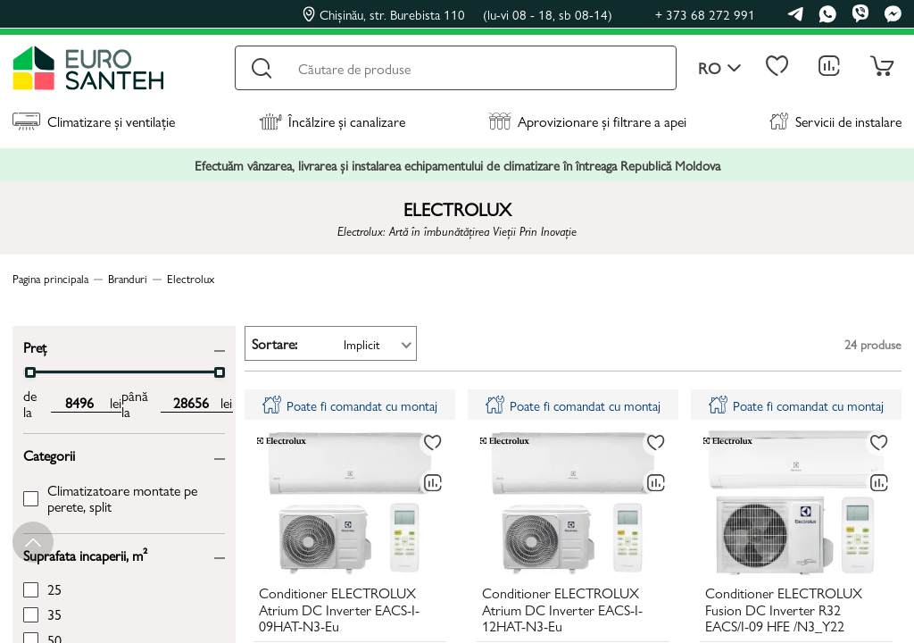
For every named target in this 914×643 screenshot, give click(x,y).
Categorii (49, 454)
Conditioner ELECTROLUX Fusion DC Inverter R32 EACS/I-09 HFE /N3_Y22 (783, 610)
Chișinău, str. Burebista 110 (457, 14)
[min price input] (80, 403)
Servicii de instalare (835, 121)
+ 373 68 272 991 (705, 13)
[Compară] (433, 483)
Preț (34, 346)
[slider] (30, 372)
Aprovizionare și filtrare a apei (587, 121)
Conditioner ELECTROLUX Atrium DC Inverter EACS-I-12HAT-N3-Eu (562, 610)
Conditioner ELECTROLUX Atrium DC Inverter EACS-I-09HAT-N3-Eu (339, 610)
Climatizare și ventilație (93, 121)
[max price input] (191, 403)
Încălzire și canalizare (332, 121)
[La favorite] (433, 443)
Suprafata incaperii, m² (85, 554)
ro (720, 68)
